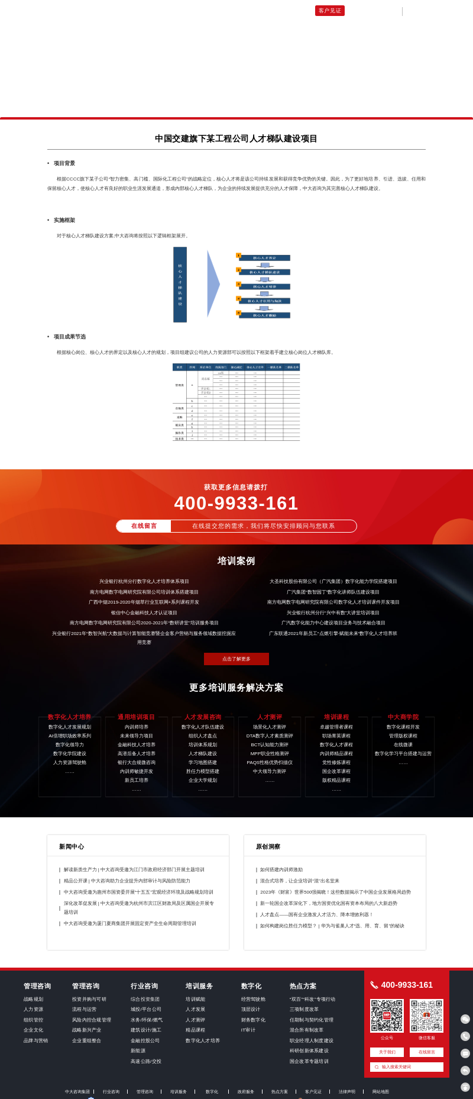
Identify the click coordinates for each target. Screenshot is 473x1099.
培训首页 (92, 11)
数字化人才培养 (131, 11)
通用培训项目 (175, 11)
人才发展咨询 (264, 11)
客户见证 (330, 11)
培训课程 (300, 11)
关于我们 (360, 11)
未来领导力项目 (220, 11)
